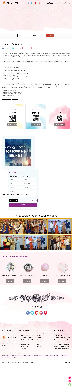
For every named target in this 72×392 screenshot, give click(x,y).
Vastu (34, 8)
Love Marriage (63, 373)
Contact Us (4, 372)
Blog (3, 370)
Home (8, 8)
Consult (10, 308)
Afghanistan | (4, 383)
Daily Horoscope (11, 368)
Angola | (57, 383)
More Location (18, 385)
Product (36, 11)
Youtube (26, 48)
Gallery (7, 370)
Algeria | (28, 383)
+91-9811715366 (12, 124)
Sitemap (32, 390)
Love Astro (43, 8)
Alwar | (39, 383)
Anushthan (62, 8)
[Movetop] (65, 340)
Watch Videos (6, 98)
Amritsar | (47, 383)
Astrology (26, 8)
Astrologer (16, 8)
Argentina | (62, 383)
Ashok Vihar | (12, 385)
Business (27, 11)
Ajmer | (21, 383)
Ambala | (43, 383)
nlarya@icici (12, 152)
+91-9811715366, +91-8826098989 (25, 375)
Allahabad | (36, 383)
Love (38, 371)
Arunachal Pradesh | (6, 385)
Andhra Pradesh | (52, 383)
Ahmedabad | (16, 383)
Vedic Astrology (58, 362)
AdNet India (67, 390)
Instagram (36, 48)
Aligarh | (31, 383)
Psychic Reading (65, 376)
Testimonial (13, 370)
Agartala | (9, 383)
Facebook (7, 48)
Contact (44, 11)
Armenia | (66, 383)
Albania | (24, 383)
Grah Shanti (67, 362)
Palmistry (57, 365)
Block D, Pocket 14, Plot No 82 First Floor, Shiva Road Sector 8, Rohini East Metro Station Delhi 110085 (27, 366)
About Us (4, 368)
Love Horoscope (58, 371)
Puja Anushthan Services (64, 369)
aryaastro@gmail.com (25, 371)
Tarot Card (53, 8)
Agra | (12, 383)
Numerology (62, 365)
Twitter (17, 48)
